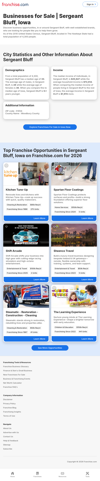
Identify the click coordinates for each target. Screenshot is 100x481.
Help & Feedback (10, 440)
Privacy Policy (9, 403)
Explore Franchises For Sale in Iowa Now (50, 127)
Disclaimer (8, 399)
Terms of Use (9, 416)
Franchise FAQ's (10, 387)
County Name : (13, 113)
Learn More (39, 218)
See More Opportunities (50, 347)
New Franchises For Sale (14, 375)
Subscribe (7, 449)
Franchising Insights (12, 412)
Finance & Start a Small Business (17, 370)
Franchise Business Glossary (16, 366)
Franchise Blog (9, 408)
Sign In (90, 4)
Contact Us (8, 436)
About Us (7, 428)
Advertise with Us (11, 432)
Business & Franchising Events (16, 379)
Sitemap (6, 445)
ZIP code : (10, 111)
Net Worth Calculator (12, 383)
